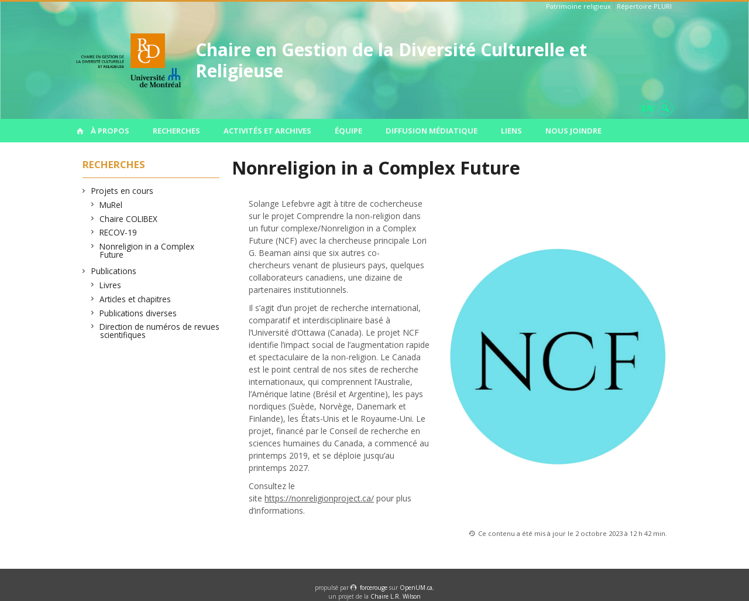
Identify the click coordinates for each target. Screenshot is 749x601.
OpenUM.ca (416, 587)
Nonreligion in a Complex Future (147, 250)
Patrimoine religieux (578, 6)
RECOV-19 (118, 232)
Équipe (348, 130)
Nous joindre (573, 130)
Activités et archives (267, 130)
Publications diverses (138, 313)
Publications (113, 270)
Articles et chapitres (135, 299)
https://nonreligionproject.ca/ (319, 498)
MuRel (111, 204)
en (647, 108)
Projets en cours (122, 190)
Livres (110, 285)
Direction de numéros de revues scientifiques (159, 330)
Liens (511, 130)
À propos (110, 130)
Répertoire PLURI (644, 6)
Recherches (176, 130)
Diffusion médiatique (431, 130)
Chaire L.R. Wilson (395, 596)
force (373, 587)
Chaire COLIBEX (128, 218)
